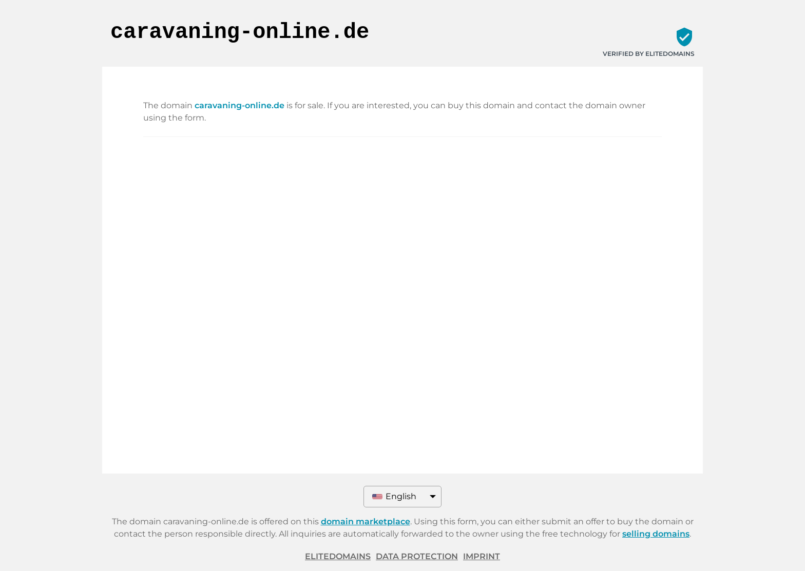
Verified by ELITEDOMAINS (649, 53)
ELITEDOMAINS (338, 556)
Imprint (481, 556)
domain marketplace (365, 521)
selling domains (655, 534)
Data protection (417, 556)
